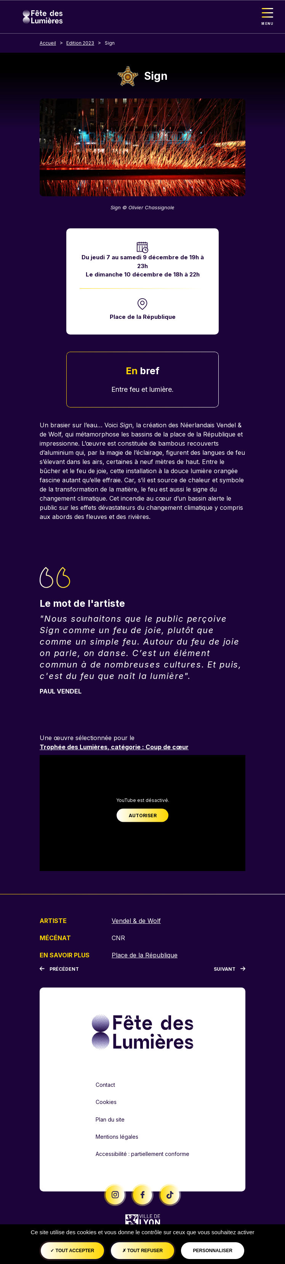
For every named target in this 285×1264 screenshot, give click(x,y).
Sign (110, 43)
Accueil (48, 43)
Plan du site (110, 1119)
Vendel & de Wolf (136, 921)
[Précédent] (59, 969)
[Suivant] (229, 969)
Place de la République (143, 316)
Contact (105, 1084)
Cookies (106, 1102)
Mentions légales (117, 1136)
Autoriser (143, 815)
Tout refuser (142, 1250)
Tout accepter (72, 1250)
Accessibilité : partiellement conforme (142, 1154)
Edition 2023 (80, 43)
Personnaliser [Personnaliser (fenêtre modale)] (212, 1250)
